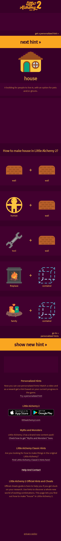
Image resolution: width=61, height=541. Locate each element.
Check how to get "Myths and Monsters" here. (31, 438)
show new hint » (30, 344)
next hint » (30, 42)
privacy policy (30, 533)
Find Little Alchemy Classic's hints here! (31, 459)
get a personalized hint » (47, 33)
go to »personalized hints (50, 334)
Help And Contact (31, 469)
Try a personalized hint (31, 395)
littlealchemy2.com (31, 420)
